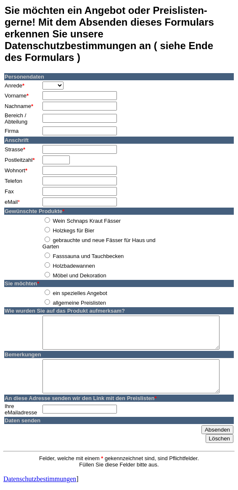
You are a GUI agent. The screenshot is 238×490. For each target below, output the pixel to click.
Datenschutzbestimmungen (39, 476)
